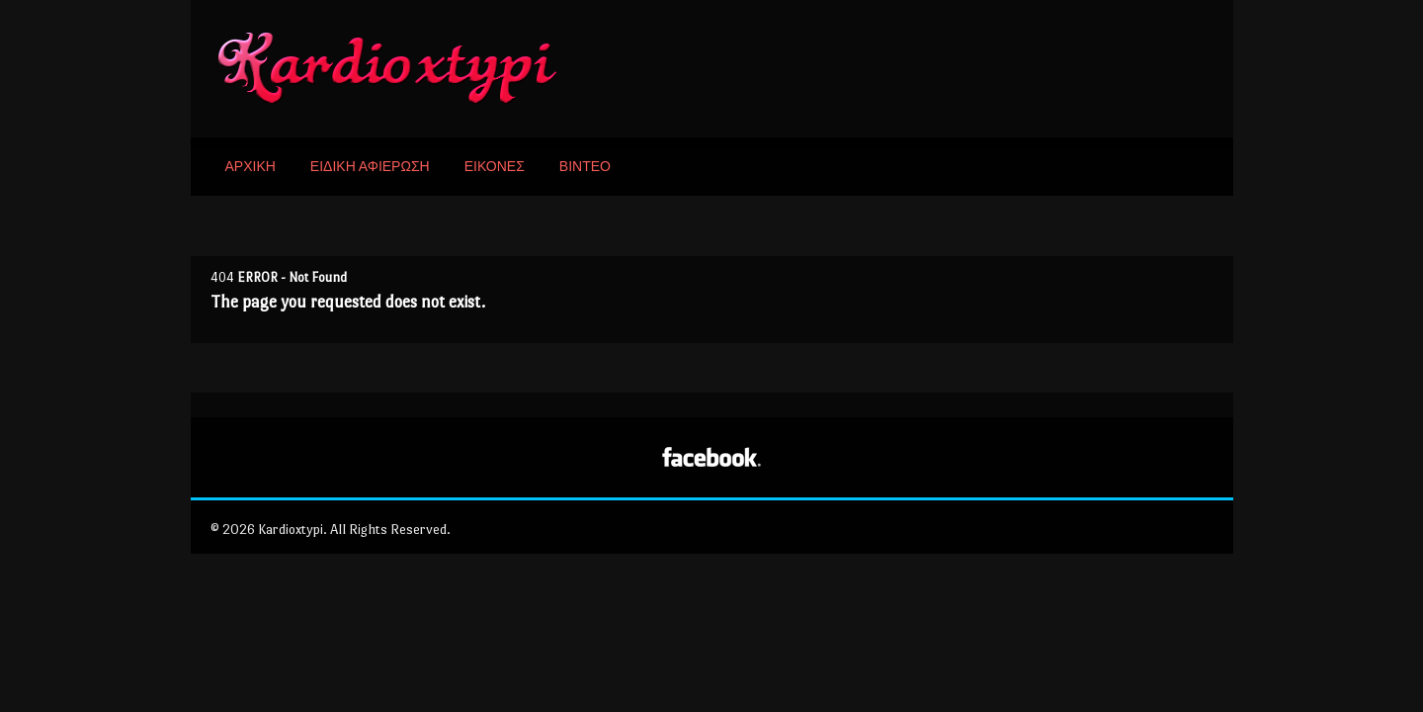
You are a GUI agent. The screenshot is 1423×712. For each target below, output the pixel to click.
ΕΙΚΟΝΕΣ (494, 166)
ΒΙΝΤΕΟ (585, 166)
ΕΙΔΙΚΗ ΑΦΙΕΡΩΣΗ (370, 166)
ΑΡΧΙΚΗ (250, 166)
